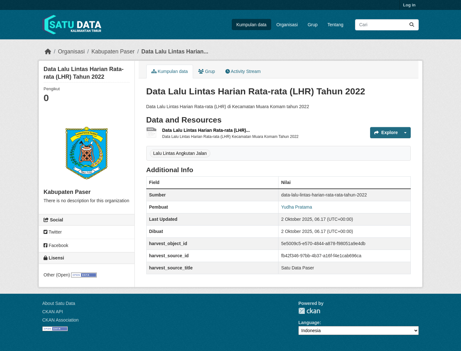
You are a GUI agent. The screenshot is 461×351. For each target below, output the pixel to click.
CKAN (309, 310)
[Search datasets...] (387, 24)
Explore (386, 132)
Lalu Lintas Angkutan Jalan (180, 153)
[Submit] (411, 24)
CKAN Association (60, 320)
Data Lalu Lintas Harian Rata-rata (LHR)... (206, 130)
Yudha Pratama (296, 207)
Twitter (53, 232)
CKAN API (52, 311)
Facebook (56, 245)
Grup (313, 24)
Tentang (336, 24)
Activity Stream (243, 71)
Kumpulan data (251, 24)
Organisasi (287, 24)
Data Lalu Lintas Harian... (175, 51)
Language (308, 322)
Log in (409, 5)
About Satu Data (58, 303)
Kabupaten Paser (112, 51)
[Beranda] (48, 51)
